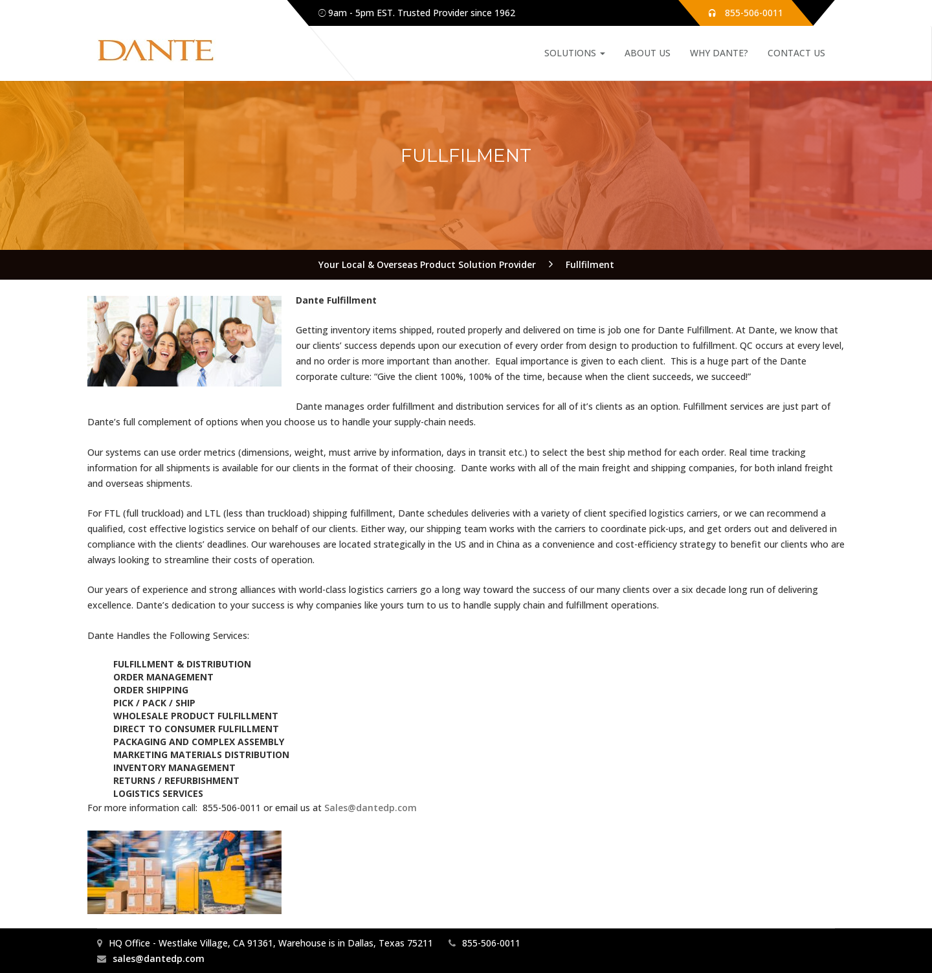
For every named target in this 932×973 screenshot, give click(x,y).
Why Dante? (719, 53)
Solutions (574, 53)
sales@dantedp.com (159, 958)
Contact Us (796, 53)
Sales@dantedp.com (370, 807)
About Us (648, 53)
